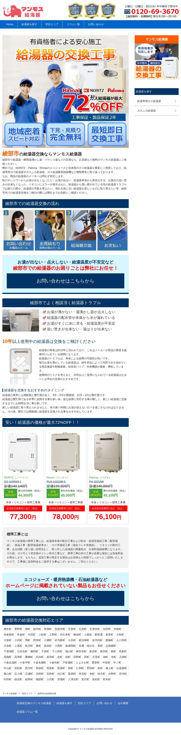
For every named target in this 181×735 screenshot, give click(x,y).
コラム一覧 (73, 24)
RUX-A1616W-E (56, 481)
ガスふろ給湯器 (146, 110)
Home (9, 24)
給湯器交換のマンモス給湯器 (34, 703)
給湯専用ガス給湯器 (149, 101)
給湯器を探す (29, 24)
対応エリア (52, 24)
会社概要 (123, 703)
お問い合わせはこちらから (65, 281)
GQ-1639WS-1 (12, 481)
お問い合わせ (96, 24)
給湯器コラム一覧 (27, 711)
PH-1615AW (96, 481)
